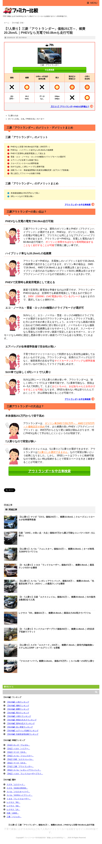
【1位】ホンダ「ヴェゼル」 (18, 745)
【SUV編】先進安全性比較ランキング (22, 734)
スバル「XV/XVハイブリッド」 (20, 795)
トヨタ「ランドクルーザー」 (19, 799)
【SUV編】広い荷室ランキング (20, 727)
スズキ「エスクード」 (16, 784)
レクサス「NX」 (13, 806)
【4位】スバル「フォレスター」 (20, 756)
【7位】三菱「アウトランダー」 (20, 766)
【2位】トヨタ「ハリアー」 (18, 749)
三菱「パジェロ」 (14, 817)
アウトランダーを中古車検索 (78, 204)
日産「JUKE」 (13, 813)
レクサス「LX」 (13, 809)
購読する (9, 687)
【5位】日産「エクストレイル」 (20, 759)
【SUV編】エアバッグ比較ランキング (22, 730)
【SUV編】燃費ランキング (18, 709)
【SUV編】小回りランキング (19, 716)
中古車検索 (49, 70)
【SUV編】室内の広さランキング (21, 723)
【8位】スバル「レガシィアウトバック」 (24, 770)
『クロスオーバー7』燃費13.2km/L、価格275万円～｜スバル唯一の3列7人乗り (56, 661)
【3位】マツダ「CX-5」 (17, 752)
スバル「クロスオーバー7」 (18, 792)
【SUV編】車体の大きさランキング (22, 720)
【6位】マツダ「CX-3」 (17, 763)
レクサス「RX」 (13, 802)
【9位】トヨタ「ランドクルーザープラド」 (25, 774)
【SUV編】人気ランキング (18, 702)
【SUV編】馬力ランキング (18, 713)
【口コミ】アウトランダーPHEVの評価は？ (69, 106)
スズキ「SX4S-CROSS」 (17, 788)
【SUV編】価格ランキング (18, 705)
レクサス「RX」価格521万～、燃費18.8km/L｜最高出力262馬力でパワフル (55, 613)
